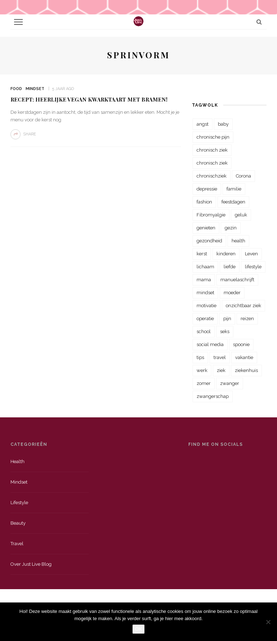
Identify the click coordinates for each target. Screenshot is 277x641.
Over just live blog (31, 564)
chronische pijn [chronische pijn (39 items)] (213, 137)
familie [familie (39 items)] (234, 189)
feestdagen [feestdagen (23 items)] (233, 202)
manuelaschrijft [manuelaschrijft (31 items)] (237, 279)
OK (138, 629)
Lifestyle (19, 502)
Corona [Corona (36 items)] (243, 176)
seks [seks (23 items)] (224, 331)
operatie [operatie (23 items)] (205, 318)
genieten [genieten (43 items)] (206, 227)
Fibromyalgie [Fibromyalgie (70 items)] (211, 215)
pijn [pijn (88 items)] (227, 318)
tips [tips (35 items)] (200, 357)
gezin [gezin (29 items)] (231, 227)
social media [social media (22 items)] (210, 344)
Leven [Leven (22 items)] (251, 253)
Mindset (35, 88)
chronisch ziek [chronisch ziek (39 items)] (212, 163)
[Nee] (268, 622)
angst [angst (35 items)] (202, 124)
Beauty (18, 523)
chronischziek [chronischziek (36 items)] (212, 176)
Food (16, 88)
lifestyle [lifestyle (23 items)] (253, 266)
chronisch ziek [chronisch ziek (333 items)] (212, 150)
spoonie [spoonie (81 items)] (241, 344)
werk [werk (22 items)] (202, 370)
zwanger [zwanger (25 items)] (229, 383)
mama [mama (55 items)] (204, 279)
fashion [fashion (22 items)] (204, 202)
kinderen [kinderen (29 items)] (226, 253)
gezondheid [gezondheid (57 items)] (209, 240)
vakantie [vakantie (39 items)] (244, 357)
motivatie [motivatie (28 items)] (206, 305)
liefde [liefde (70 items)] (230, 266)
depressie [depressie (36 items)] (207, 189)
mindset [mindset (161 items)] (205, 292)
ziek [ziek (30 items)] (221, 370)
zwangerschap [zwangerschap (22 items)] (213, 396)
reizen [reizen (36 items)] (247, 318)
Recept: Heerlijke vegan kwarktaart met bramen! (88, 99)
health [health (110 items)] (238, 240)
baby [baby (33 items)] (223, 124)
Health (17, 461)
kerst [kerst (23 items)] (202, 253)
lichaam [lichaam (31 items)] (205, 266)
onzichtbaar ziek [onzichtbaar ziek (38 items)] (243, 305)
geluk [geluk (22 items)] (241, 215)
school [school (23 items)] (204, 331)
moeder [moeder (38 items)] (232, 292)
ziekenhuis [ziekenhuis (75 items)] (246, 370)
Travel (16, 543)
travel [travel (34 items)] (220, 357)
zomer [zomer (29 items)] (204, 383)
